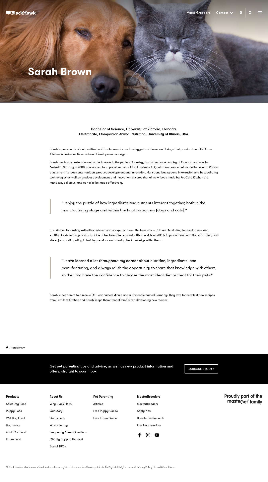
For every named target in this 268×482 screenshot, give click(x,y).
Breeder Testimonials (151, 418)
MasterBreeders (198, 12)
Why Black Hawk (61, 404)
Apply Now (144, 411)
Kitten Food (13, 439)
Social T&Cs (58, 446)
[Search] (250, 12)
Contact (224, 12)
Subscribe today (201, 369)
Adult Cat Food (16, 432)
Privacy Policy (144, 467)
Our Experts (57, 418)
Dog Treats (13, 425)
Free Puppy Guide (105, 411)
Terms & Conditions (164, 467)
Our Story (56, 411)
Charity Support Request (66, 439)
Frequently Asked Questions (68, 432)
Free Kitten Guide (105, 418)
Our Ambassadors (149, 425)
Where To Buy (59, 425)
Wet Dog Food (15, 418)
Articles (98, 404)
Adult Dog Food (16, 404)
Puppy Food (14, 411)
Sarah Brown (18, 347)
